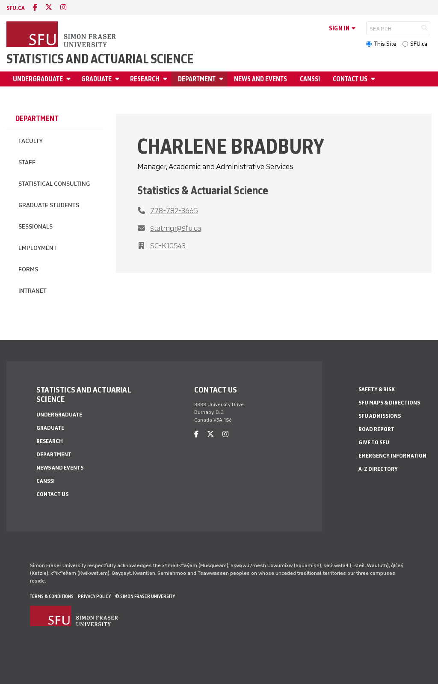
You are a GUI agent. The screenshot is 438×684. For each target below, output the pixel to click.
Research (145, 79)
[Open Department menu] (222, 78)
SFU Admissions (379, 415)
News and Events (260, 79)
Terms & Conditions (52, 596)
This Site (385, 44)
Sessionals (35, 226)
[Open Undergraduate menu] (70, 78)
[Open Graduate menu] (118, 78)
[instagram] (63, 7)
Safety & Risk (376, 389)
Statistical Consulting (54, 183)
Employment (37, 248)
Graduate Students (48, 205)
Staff (27, 162)
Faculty (30, 141)
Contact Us (350, 79)
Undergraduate (38, 79)
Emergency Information (392, 455)
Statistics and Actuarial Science (99, 59)
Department (197, 79)
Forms (28, 269)
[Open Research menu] (166, 78)
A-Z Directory (378, 469)
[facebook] (35, 7)
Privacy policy (94, 596)
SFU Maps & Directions (389, 402)
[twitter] (48, 7)
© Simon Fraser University (145, 596)
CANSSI (310, 79)
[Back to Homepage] (62, 35)
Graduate (96, 79)
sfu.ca (15, 8)
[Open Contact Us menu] (374, 78)
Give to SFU (373, 442)
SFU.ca (418, 44)
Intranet (32, 290)
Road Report (376, 429)
